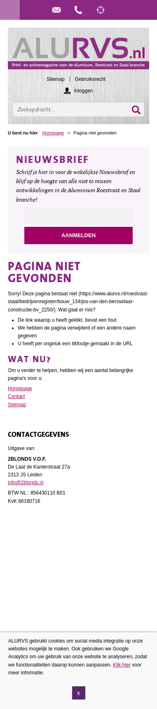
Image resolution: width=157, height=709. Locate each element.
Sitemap (17, 404)
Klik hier (122, 669)
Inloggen (83, 91)
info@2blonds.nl (25, 482)
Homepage (53, 132)
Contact (16, 396)
